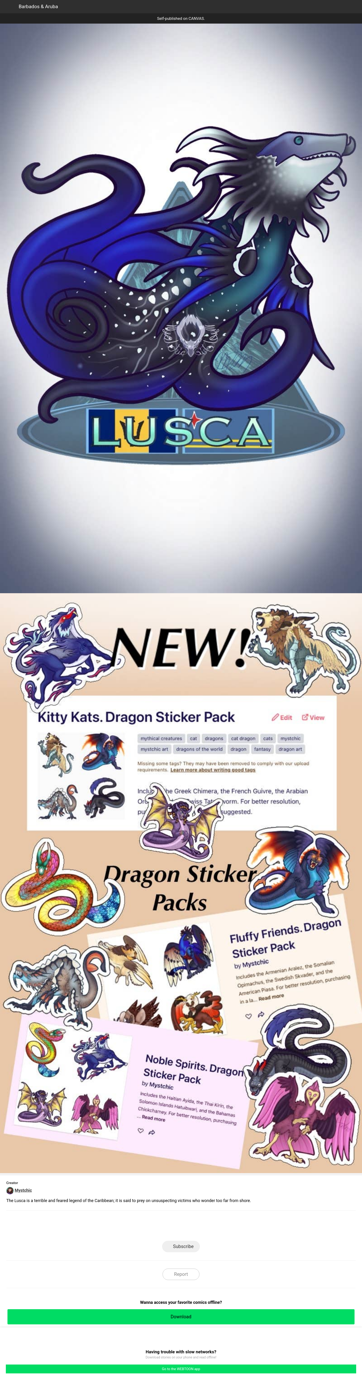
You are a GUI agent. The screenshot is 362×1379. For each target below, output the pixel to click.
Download (181, 1316)
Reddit (223, 1227)
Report (181, 1274)
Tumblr (202, 1227)
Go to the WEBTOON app (181, 1369)
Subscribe (183, 1246)
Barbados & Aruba (38, 6)
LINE (139, 1227)
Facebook (160, 1227)
